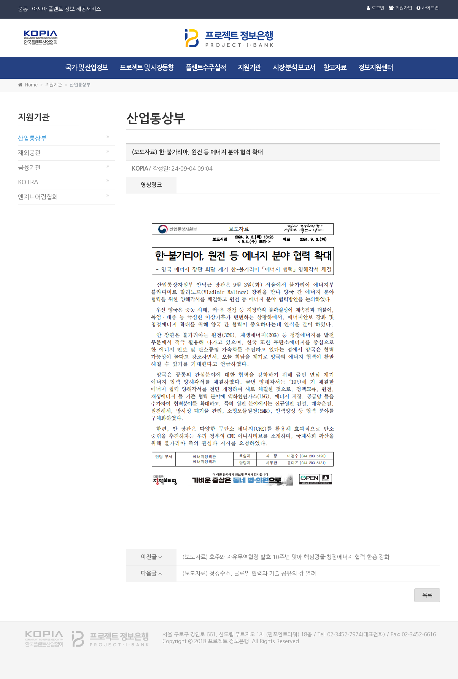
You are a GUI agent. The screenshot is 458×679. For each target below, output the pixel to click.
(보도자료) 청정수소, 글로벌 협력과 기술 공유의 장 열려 (249, 573)
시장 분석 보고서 (294, 67)
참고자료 (334, 67)
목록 (427, 595)
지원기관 (249, 67)
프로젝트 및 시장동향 (146, 67)
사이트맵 (428, 8)
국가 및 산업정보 (86, 67)
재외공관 (29, 153)
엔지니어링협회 (38, 197)
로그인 (375, 8)
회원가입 (400, 8)
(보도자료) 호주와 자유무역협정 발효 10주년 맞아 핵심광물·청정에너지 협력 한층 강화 (286, 557)
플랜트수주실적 (206, 67)
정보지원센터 (375, 67)
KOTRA (28, 182)
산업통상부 (32, 138)
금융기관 (29, 168)
